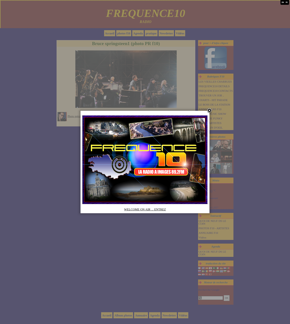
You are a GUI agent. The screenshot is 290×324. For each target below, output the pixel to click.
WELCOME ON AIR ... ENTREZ (145, 209)
